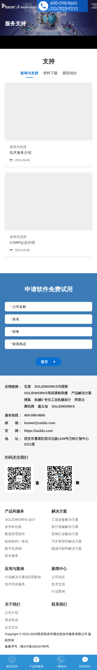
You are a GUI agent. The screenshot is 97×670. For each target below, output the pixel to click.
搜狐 (27, 400)
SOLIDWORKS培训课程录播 (45, 393)
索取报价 (69, 73)
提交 (48, 362)
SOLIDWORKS (63, 406)
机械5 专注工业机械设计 (52, 400)
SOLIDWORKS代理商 (51, 386)
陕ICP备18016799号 (34, 646)
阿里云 (80, 400)
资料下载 (50, 73)
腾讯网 (29, 406)
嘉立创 (43, 406)
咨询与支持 (29, 73)
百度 (27, 386)
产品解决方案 (81, 393)
